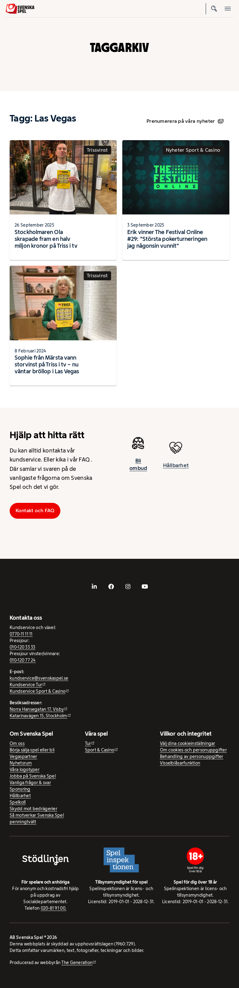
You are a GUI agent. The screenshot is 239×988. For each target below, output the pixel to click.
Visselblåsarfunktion (180, 763)
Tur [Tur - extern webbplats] (88, 743)
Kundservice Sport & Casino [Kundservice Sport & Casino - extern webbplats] (37, 691)
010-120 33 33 (22, 647)
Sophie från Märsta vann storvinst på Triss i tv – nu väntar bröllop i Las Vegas (47, 364)
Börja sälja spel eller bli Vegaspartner (32, 753)
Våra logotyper (25, 769)
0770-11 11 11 (21, 634)
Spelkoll (18, 802)
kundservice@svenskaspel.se (39, 678)
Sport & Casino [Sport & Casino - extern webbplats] (100, 750)
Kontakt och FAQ (35, 510)
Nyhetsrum (21, 763)
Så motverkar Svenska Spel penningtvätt (37, 818)
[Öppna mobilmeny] (227, 8)
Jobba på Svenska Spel (33, 776)
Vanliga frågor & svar (30, 782)
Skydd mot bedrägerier (33, 808)
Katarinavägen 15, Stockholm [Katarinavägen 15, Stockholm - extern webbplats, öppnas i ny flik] (38, 716)
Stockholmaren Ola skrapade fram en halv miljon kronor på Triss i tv (46, 238)
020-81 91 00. (54, 908)
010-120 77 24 (23, 660)
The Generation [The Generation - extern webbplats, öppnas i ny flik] (76, 962)
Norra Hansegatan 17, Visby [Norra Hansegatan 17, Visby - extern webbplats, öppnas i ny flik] (37, 709)
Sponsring (20, 789)
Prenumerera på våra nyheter (185, 121)
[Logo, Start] (20, 8)
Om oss (17, 743)
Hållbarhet (20, 795)
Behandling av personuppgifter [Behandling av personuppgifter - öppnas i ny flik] (191, 756)
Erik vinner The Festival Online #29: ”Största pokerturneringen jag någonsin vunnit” (167, 238)
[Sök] (214, 8)
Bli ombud (138, 468)
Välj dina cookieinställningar (187, 743)
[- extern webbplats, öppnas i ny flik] (94, 586)
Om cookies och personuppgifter (193, 750)
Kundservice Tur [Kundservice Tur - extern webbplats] (26, 684)
